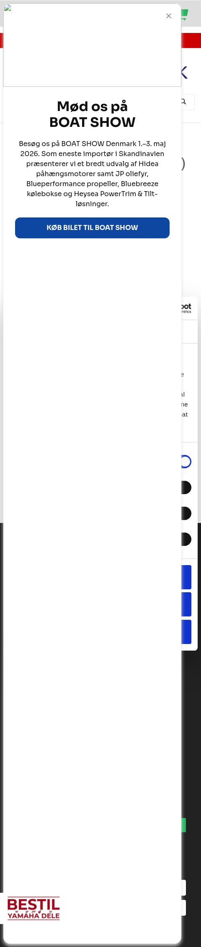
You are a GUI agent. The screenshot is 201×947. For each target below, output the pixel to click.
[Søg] (184, 102)
